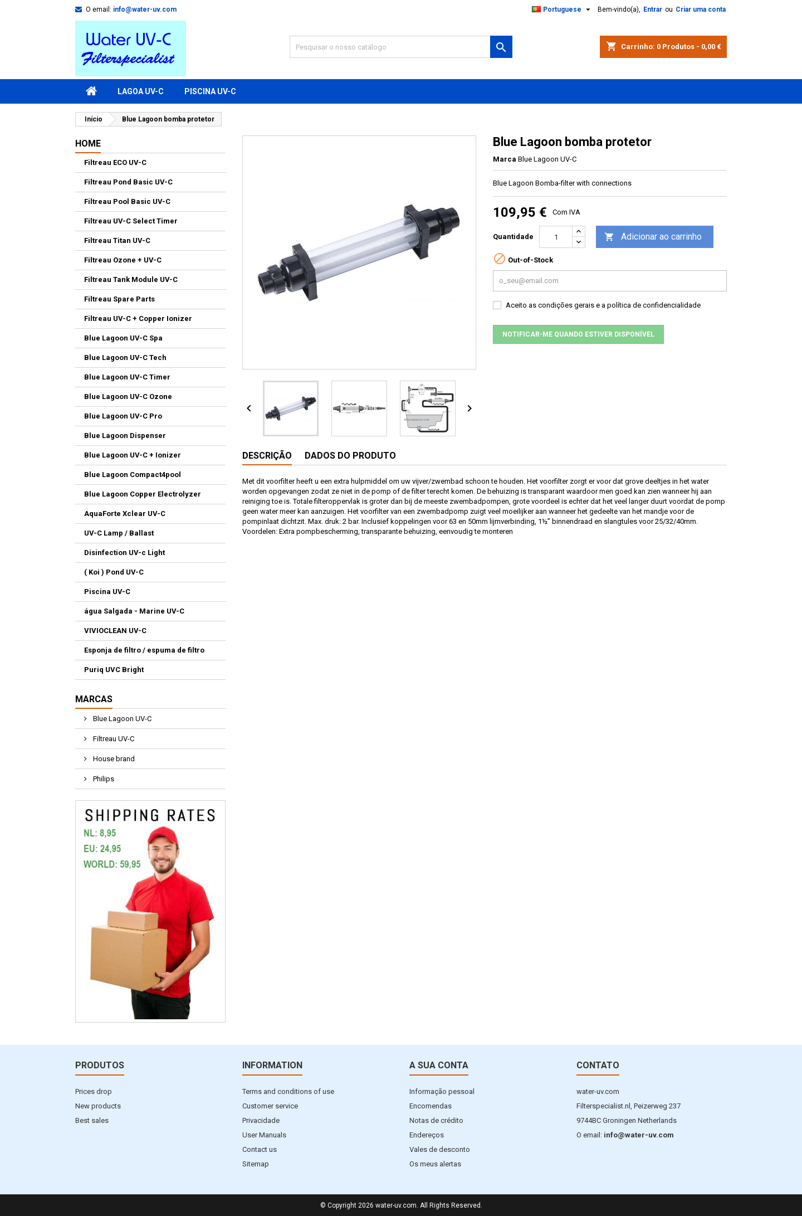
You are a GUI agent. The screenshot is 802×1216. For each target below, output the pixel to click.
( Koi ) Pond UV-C (114, 572)
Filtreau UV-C (112, 739)
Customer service (270, 1106)
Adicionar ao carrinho (653, 237)
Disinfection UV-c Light (124, 552)
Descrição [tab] (267, 455)
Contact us (259, 1149)
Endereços (426, 1135)
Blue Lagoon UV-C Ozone (128, 396)
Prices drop (93, 1091)
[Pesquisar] (401, 47)
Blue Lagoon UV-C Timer (127, 377)
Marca (504, 159)
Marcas (94, 699)
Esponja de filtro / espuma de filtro (144, 650)
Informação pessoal (442, 1091)
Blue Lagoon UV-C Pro (123, 416)
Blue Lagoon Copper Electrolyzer (142, 494)
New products (98, 1106)
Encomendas (430, 1106)
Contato (597, 1065)
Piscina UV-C (210, 91)
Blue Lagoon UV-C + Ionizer (132, 455)
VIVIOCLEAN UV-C (115, 630)
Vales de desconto (439, 1149)
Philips (102, 779)
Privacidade (261, 1120)
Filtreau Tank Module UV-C (131, 279)
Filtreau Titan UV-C (117, 240)
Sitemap (255, 1164)
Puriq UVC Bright (114, 669)
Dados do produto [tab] (350, 455)
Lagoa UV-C (141, 91)
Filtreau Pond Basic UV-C (128, 182)
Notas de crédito (436, 1120)
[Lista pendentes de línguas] (562, 9)
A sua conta (438, 1065)
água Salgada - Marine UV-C (134, 611)
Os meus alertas (435, 1164)
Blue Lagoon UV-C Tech (125, 357)
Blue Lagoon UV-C (121, 718)
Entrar (652, 9)
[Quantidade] (556, 237)
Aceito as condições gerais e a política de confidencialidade (603, 305)
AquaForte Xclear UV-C (124, 513)
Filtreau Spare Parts (119, 299)
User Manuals (264, 1135)
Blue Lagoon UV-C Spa (123, 338)
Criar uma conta (701, 9)
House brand (113, 759)
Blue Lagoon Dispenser (125, 435)
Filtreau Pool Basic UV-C (127, 201)
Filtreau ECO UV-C (115, 162)
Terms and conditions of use (288, 1091)
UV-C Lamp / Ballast (119, 533)
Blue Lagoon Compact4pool (132, 474)
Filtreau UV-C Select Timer (131, 221)
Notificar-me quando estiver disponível (578, 334)
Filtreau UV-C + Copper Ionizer (138, 318)
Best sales (92, 1120)
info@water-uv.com (145, 9)
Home (88, 143)
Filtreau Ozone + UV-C (123, 260)
